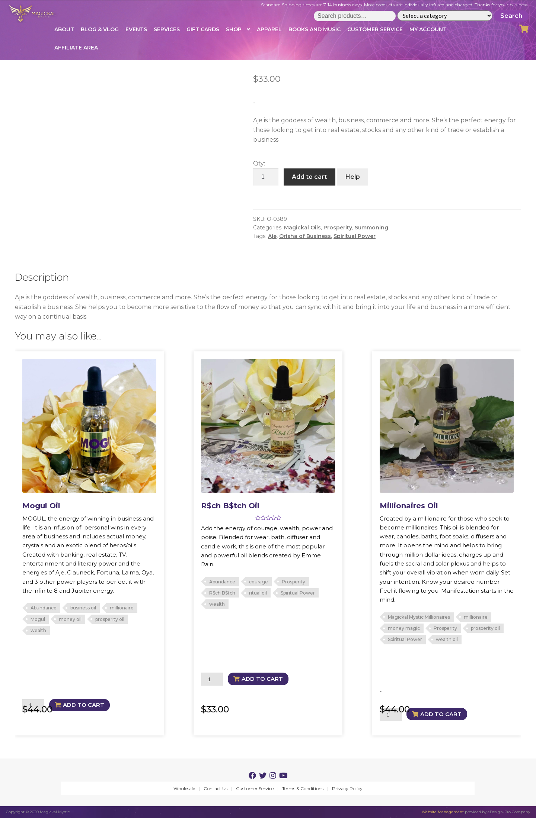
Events (136, 29)
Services (167, 29)
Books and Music (314, 29)
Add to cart (309, 176)
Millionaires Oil (409, 505)
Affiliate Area (76, 47)
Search (511, 15)
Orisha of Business (305, 236)
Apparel (269, 29)
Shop (234, 29)
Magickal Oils (302, 227)
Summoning (371, 227)
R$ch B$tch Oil (230, 505)
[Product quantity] (265, 177)
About (64, 29)
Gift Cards (202, 29)
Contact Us (215, 788)
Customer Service (375, 29)
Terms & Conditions (302, 788)
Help (352, 176)
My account (428, 29)
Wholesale (184, 788)
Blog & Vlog (100, 29)
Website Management (443, 811)
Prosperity (337, 227)
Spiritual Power (355, 236)
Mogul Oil (41, 505)
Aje (272, 236)
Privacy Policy (347, 788)
